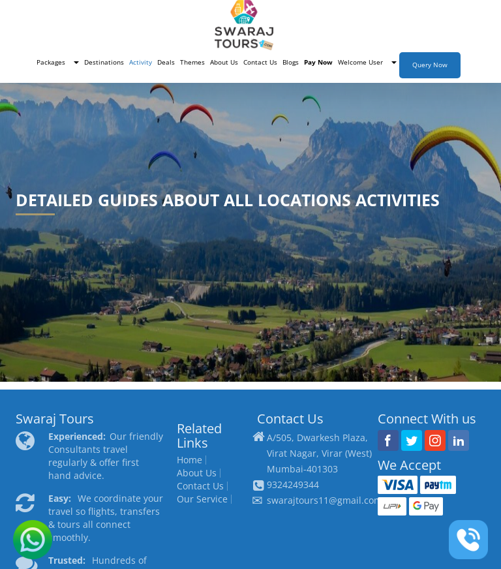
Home (189, 460)
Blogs (290, 62)
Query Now (430, 65)
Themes (192, 62)
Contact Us (260, 62)
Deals (166, 62)
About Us (224, 62)
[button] (58, 62)
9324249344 (293, 484)
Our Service (202, 499)
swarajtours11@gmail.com (324, 500)
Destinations (104, 62)
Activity (140, 62)
